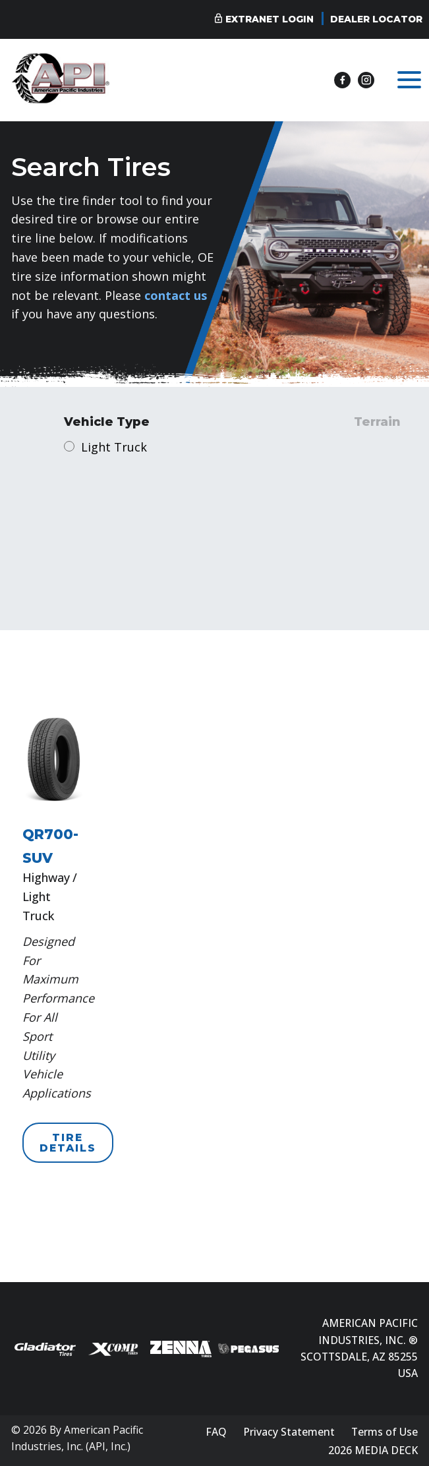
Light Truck (114, 447)
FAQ (216, 1431)
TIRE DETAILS (68, 1142)
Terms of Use (384, 1431)
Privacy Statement (289, 1431)
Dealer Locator (376, 19)
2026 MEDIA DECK (373, 1450)
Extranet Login (269, 19)
